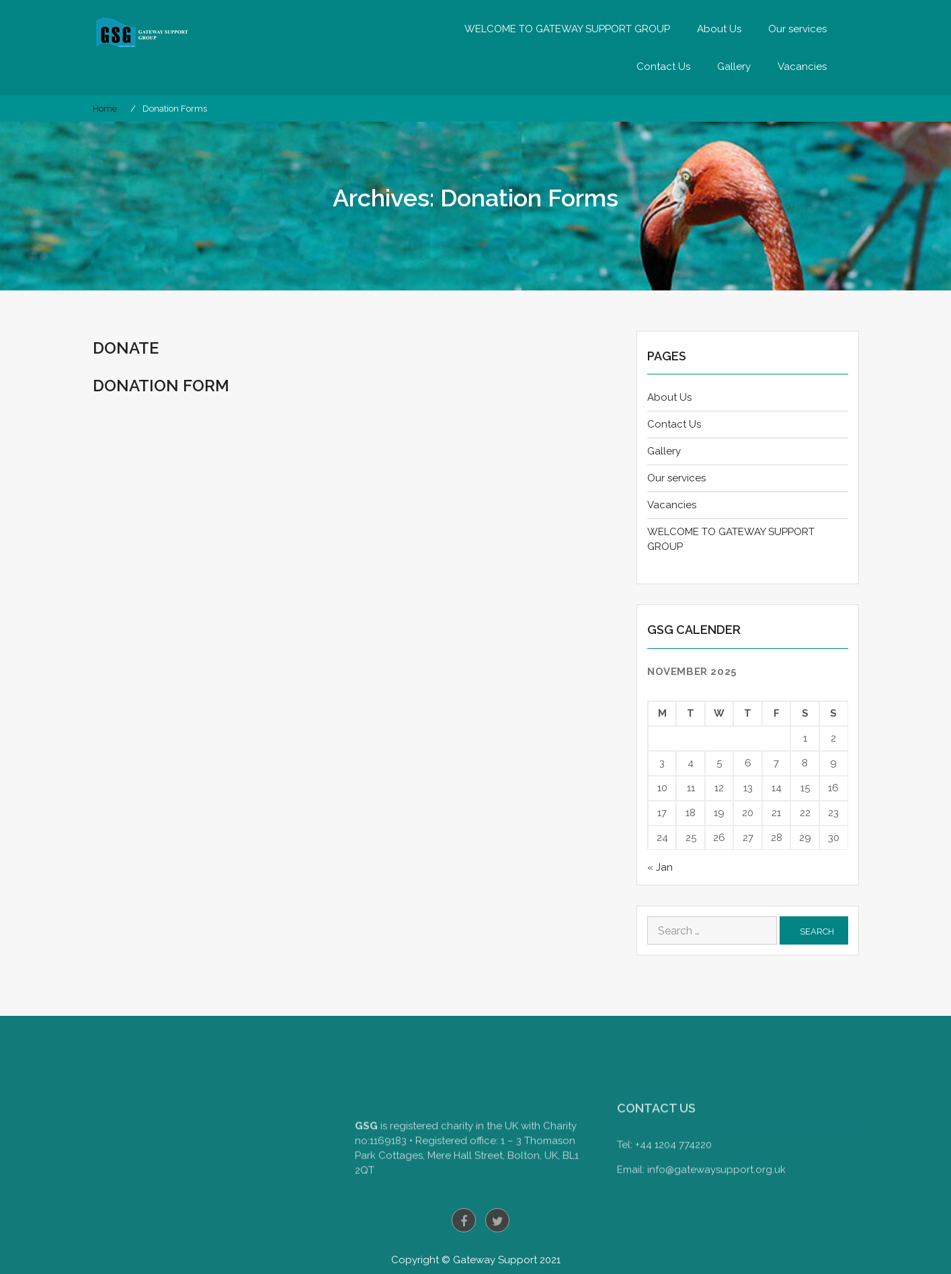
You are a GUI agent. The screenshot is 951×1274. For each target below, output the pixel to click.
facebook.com (464, 1220)
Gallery (734, 67)
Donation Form (161, 385)
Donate (126, 348)
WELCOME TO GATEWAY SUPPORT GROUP (567, 29)
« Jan (660, 867)
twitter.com (497, 1220)
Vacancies (802, 67)
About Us (719, 29)
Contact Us (663, 67)
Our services (797, 29)
